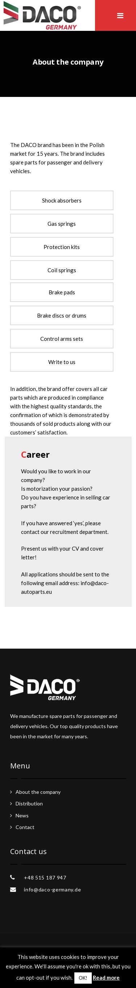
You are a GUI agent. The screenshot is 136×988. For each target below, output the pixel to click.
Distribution (29, 803)
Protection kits (62, 247)
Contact (25, 827)
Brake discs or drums (61, 315)
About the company (38, 792)
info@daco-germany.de (52, 889)
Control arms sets (61, 338)
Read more (106, 977)
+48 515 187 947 (45, 877)
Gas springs (62, 223)
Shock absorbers (62, 200)
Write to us (61, 362)
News (22, 815)
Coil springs (62, 270)
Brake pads (62, 292)
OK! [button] (83, 978)
